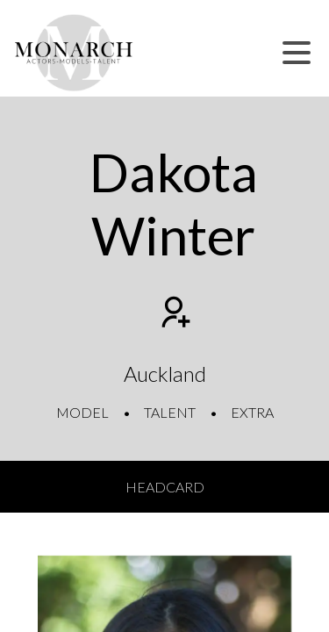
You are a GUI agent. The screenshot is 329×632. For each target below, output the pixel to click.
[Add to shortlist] (174, 314)
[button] (296, 52)
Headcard (164, 486)
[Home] (74, 53)
